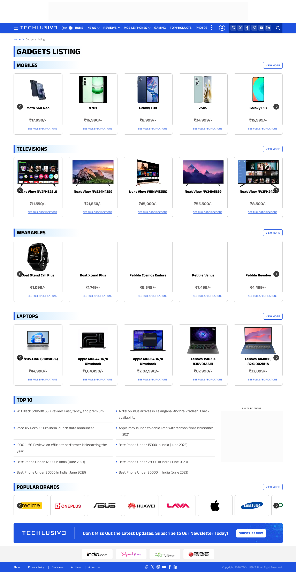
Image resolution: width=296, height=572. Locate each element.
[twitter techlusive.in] (240, 28)
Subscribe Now (251, 533)
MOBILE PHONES (135, 27)
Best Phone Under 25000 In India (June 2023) (153, 462)
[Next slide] (276, 505)
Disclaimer (58, 567)
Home (17, 39)
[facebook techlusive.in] (247, 28)
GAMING (160, 27)
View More (273, 65)
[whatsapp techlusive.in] (233, 28)
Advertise (94, 567)
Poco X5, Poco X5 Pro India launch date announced (55, 428)
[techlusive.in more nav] (212, 28)
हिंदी (65, 28)
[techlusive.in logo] (39, 28)
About (17, 567)
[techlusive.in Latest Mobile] (38, 104)
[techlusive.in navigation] (17, 28)
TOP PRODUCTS (181, 27)
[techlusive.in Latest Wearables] (38, 271)
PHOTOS (202, 27)
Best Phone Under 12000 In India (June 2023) (51, 462)
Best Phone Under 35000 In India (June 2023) (51, 472)
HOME (79, 27)
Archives (76, 567)
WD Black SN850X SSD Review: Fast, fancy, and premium (60, 411)
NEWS (92, 27)
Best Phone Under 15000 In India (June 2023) (153, 445)
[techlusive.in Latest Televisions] (38, 187)
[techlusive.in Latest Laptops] (38, 355)
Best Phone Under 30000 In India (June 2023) (153, 472)
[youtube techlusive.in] (261, 28)
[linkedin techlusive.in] (268, 28)
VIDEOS (217, 27)
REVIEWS (110, 27)
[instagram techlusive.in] (254, 28)
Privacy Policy (36, 567)
